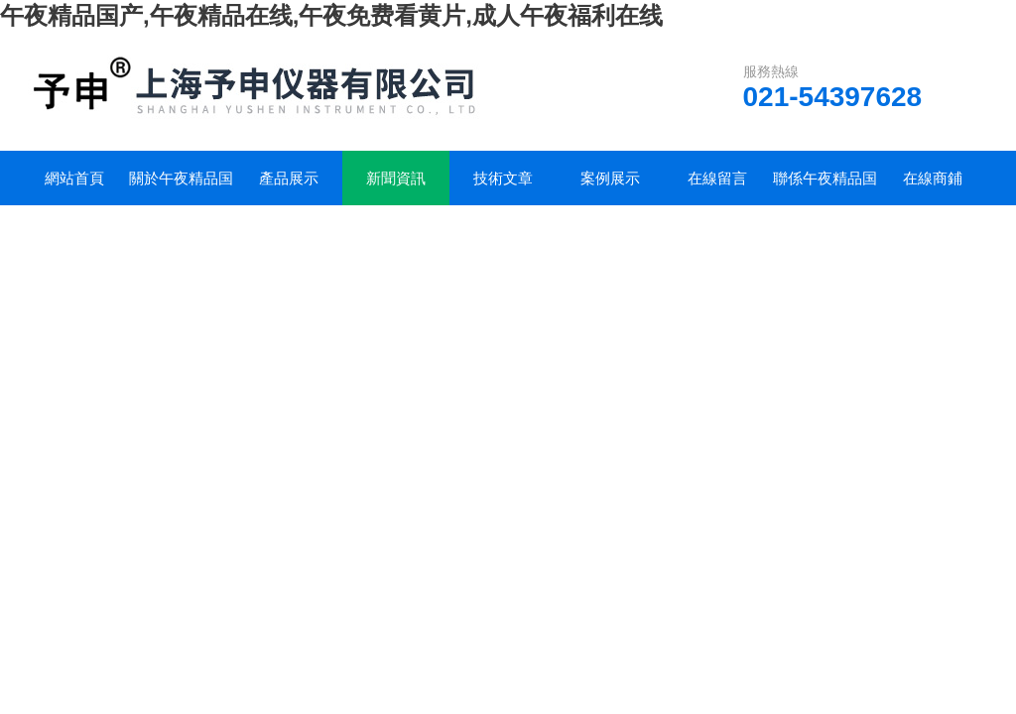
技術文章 (503, 178)
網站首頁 (74, 178)
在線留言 (717, 178)
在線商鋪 (932, 178)
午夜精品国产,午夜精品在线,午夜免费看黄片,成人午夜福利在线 (331, 15)
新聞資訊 (396, 178)
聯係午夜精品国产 (825, 187)
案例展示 (610, 178)
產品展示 (288, 178)
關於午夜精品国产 (181, 187)
